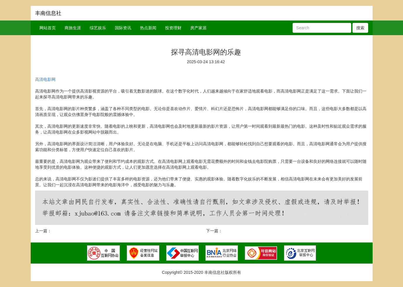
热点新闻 (148, 27)
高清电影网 (45, 79)
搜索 (360, 27)
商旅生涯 (73, 27)
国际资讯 (123, 27)
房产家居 (198, 27)
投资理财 (173, 27)
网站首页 (47, 27)
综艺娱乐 (98, 27)
